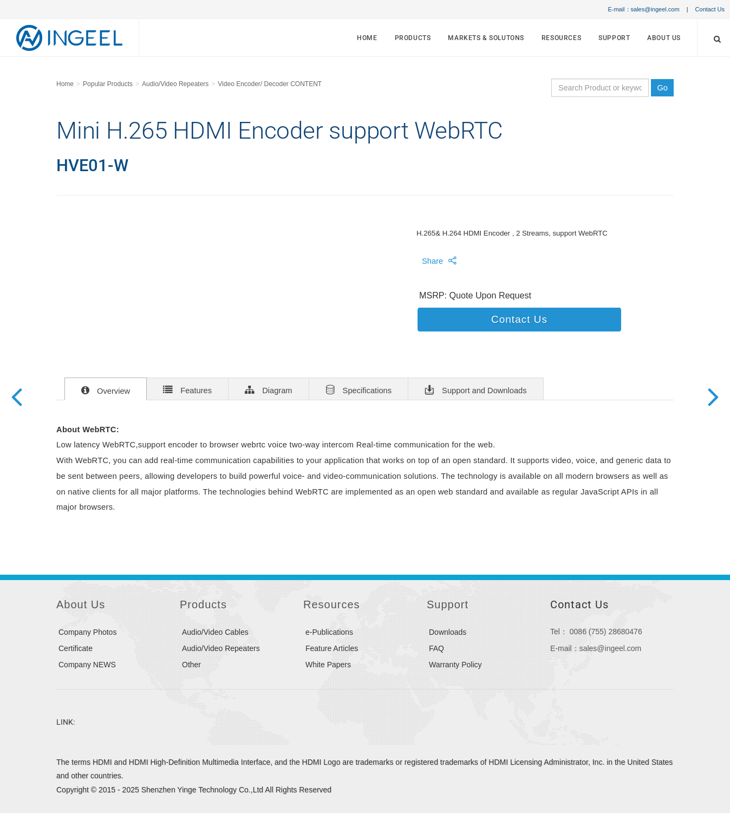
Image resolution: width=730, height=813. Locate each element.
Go (662, 87)
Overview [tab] (105, 389)
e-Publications (329, 632)
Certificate (75, 648)
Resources (561, 38)
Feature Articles (331, 648)
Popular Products (108, 84)
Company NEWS (87, 664)
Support (614, 38)
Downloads (447, 632)
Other (191, 664)
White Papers (328, 664)
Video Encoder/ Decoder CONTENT (270, 84)
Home (367, 38)
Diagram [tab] (268, 389)
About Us (664, 38)
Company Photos (87, 632)
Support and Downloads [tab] (476, 389)
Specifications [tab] (358, 389)
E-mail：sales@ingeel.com (643, 9)
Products (413, 38)
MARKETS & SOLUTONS (486, 38)
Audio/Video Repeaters (175, 84)
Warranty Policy (455, 664)
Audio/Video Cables (215, 632)
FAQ (436, 648)
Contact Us (710, 9)
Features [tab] (187, 389)
